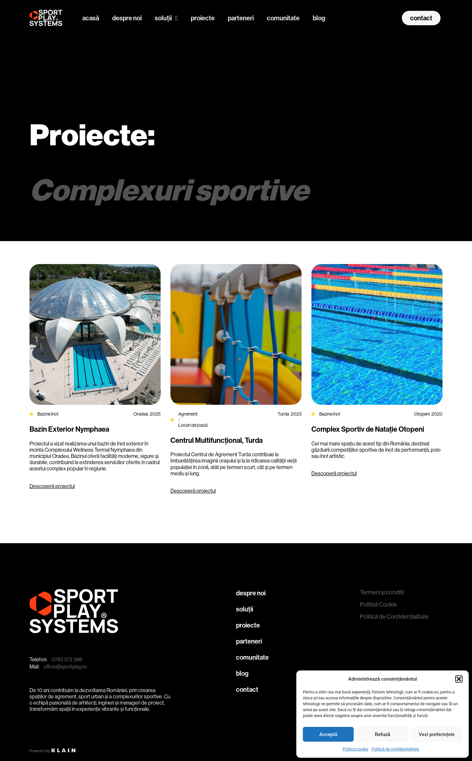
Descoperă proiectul (52, 486)
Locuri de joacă (192, 425)
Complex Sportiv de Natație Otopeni (367, 429)
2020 (436, 414)
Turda (283, 414)
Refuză (382, 734)
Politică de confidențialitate (395, 749)
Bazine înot (47, 414)
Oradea (140, 414)
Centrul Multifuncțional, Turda (216, 440)
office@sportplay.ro (65, 667)
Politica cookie (355, 749)
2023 (296, 414)
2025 (155, 414)
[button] (459, 679)
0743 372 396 (66, 659)
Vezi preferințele (437, 734)
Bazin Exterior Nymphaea (69, 429)
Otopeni (422, 414)
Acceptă (328, 734)
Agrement (187, 414)
